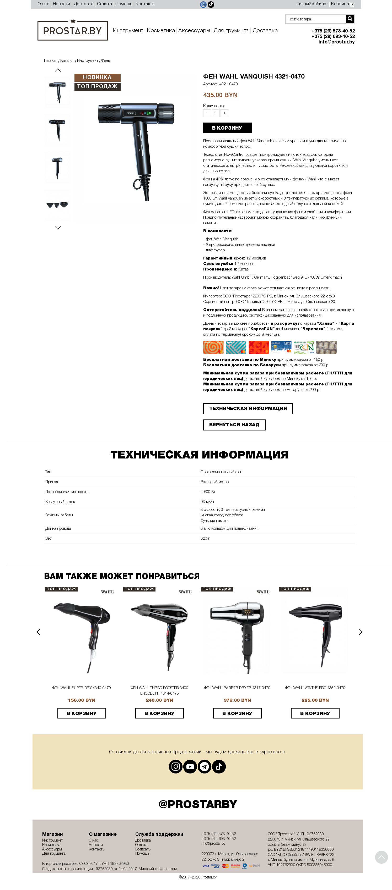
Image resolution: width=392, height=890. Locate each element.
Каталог (67, 61)
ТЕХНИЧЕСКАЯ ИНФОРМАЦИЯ (248, 409)
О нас (43, 4)
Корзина (343, 4)
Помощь (123, 4)
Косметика (161, 30)
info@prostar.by (337, 42)
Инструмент (128, 30)
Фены (106, 61)
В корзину (81, 714)
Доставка (84, 4)
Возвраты (143, 849)
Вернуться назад (234, 425)
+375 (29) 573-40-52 (333, 31)
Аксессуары (194, 30)
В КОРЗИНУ (227, 128)
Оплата (104, 4)
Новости (61, 4)
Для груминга (231, 30)
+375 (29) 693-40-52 (333, 37)
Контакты (145, 4)
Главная (50, 61)
